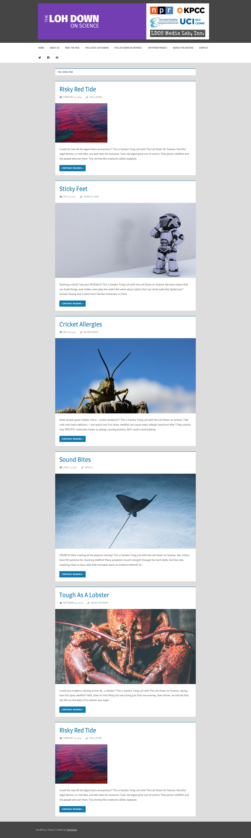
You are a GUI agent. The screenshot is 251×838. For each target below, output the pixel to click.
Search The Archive (183, 47)
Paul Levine (95, 96)
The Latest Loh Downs (97, 47)
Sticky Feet (73, 189)
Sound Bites (75, 459)
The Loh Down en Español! (128, 47)
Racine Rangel (91, 332)
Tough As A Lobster (84, 595)
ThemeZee (71, 829)
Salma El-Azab (91, 196)
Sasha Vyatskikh (99, 602)
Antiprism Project (157, 47)
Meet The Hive (72, 47)
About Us (54, 47)
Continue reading (72, 168)
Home (41, 47)
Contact (203, 47)
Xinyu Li (89, 467)
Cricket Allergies (80, 324)
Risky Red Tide (77, 89)
